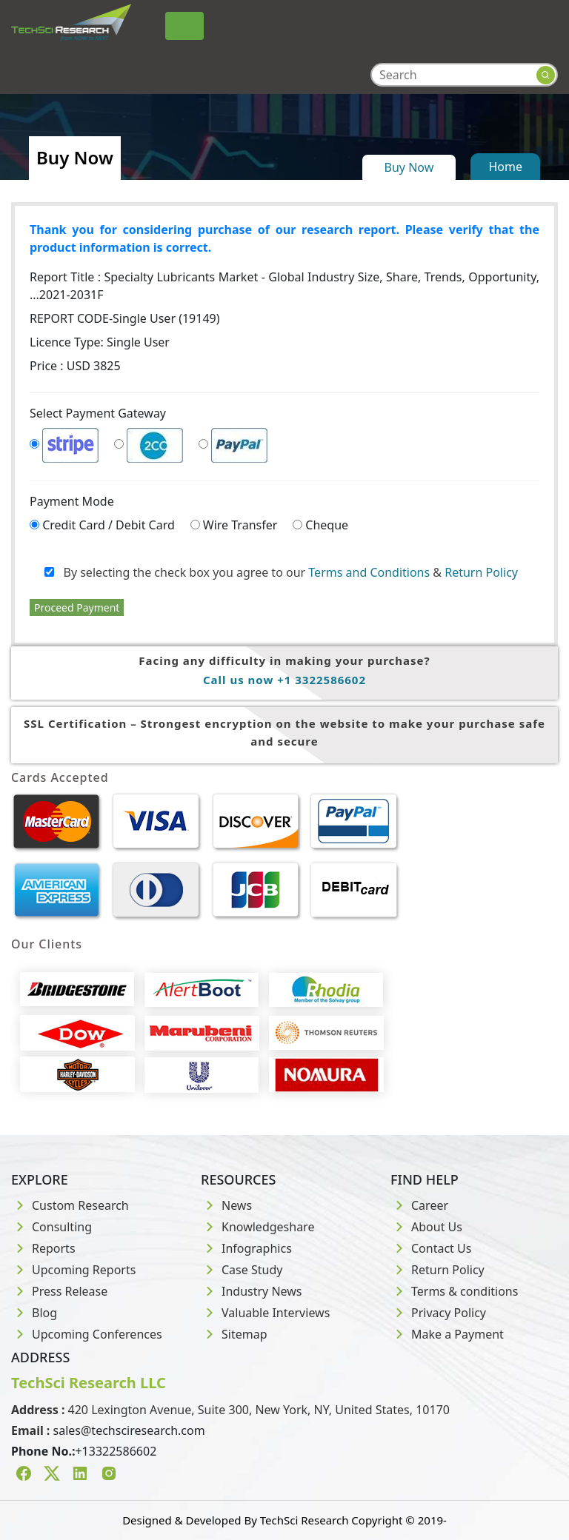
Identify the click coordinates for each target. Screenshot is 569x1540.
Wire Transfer (240, 525)
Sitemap (234, 1334)
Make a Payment (447, 1334)
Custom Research (70, 1205)
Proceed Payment (76, 607)
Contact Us (430, 1248)
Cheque (326, 525)
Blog (34, 1313)
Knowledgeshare (257, 1227)
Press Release (59, 1291)
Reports (43, 1248)
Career (419, 1205)
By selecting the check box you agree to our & (281, 572)
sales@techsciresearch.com (129, 1430)
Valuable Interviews (265, 1313)
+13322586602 (115, 1451)
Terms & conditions (454, 1291)
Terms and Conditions (369, 572)
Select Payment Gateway (98, 413)
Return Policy (481, 572)
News (226, 1205)
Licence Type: (100, 342)
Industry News (251, 1291)
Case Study (241, 1270)
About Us (426, 1227)
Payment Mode (72, 501)
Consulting (51, 1227)
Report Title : (284, 286)
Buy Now (409, 167)
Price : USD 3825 (75, 366)
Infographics (246, 1248)
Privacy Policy (438, 1313)
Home (505, 166)
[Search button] (545, 75)
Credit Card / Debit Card (108, 525)
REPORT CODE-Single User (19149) (125, 318)
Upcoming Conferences (86, 1334)
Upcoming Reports (73, 1270)
